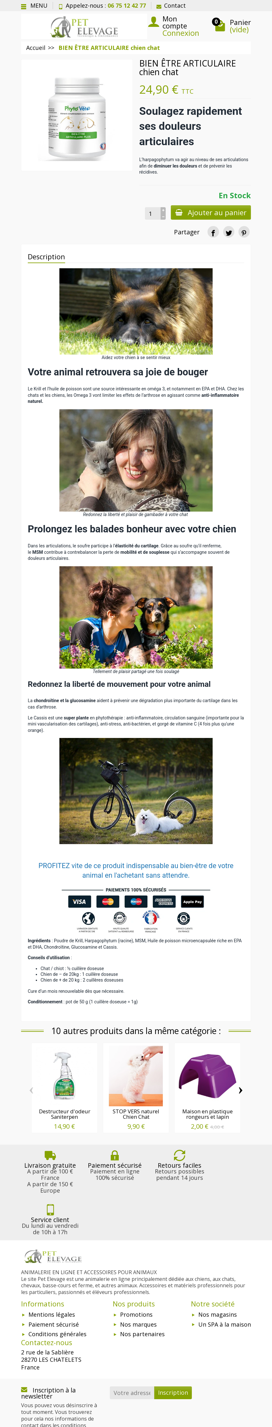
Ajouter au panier (210, 212)
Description (46, 256)
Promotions (136, 1273)
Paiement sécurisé (53, 1283)
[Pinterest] (244, 231)
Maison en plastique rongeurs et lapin (207, 1114)
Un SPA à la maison (224, 1283)
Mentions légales (51, 1273)
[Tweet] (228, 231)
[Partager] (213, 231)
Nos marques (138, 1283)
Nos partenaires (142, 1292)
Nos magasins (217, 1273)
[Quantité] (151, 213)
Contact (171, 5)
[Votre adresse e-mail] (132, 1351)
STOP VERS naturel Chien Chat (136, 1114)
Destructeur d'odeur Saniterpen (64, 1114)
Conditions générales (57, 1292)
